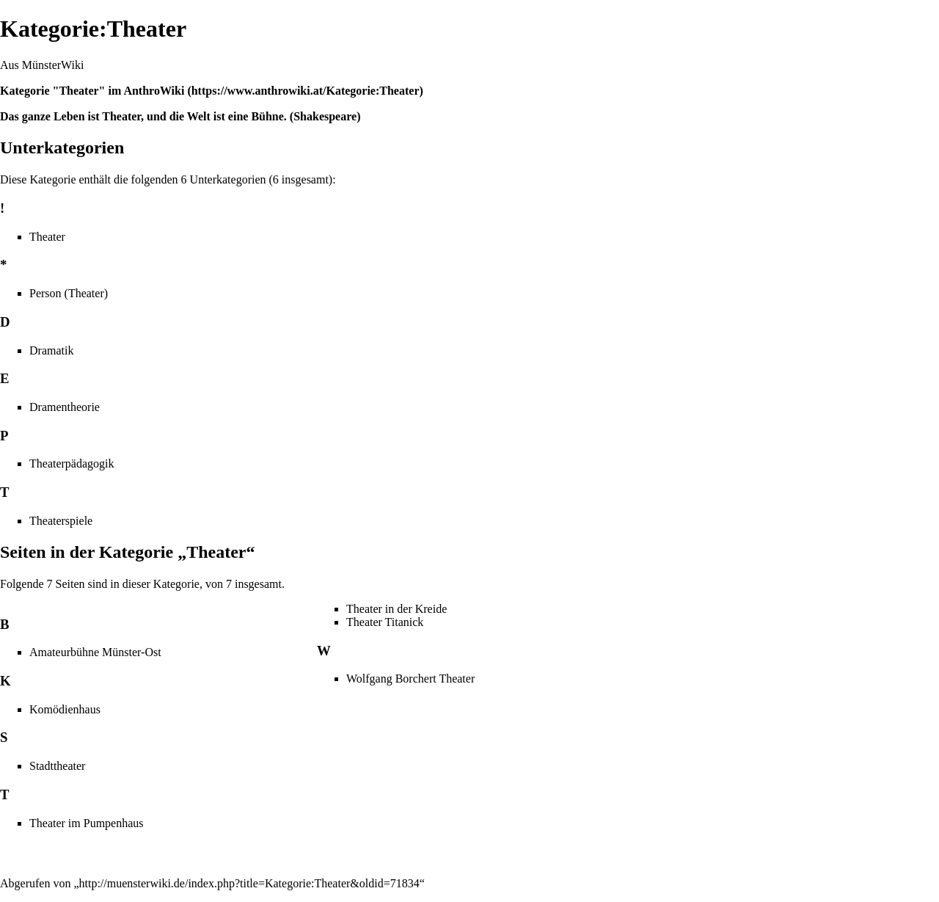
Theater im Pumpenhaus (86, 823)
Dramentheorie (64, 407)
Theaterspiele (60, 520)
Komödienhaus (65, 709)
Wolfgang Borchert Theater (410, 678)
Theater (47, 236)
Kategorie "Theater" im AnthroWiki (92, 90)
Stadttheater (57, 766)
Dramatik (51, 350)
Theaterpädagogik (71, 463)
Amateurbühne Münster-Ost (95, 652)
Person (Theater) (68, 293)
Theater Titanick (384, 622)
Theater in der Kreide (396, 609)
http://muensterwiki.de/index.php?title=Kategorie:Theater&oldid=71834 (249, 883)
